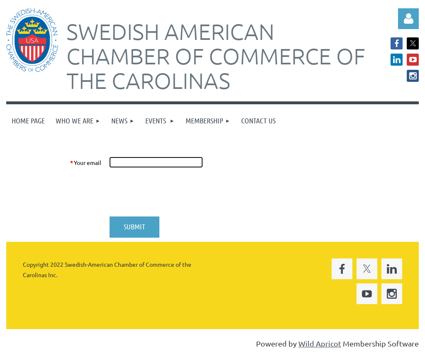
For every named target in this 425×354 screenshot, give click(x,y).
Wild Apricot (319, 343)
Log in (408, 18)
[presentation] (172, 192)
